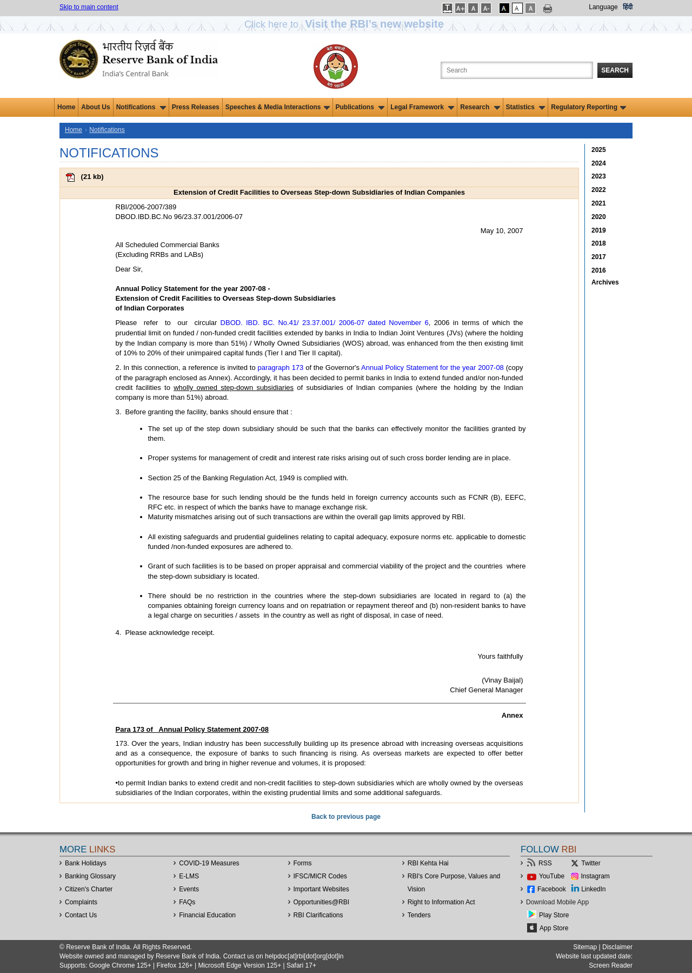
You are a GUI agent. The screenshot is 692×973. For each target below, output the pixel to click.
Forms (303, 863)
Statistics (525, 107)
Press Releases (195, 107)
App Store (554, 928)
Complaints (81, 902)
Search (615, 70)
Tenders (419, 915)
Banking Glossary (90, 876)
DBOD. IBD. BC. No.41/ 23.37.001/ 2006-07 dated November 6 (322, 323)
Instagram (595, 876)
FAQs (187, 902)
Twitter (590, 863)
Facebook (551, 889)
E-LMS (189, 876)
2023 (598, 176)
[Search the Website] (517, 70)
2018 (598, 243)
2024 (598, 163)
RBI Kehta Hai (428, 863)
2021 (598, 203)
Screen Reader (611, 965)
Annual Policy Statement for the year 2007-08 (432, 367)
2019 (598, 230)
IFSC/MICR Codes (320, 876)
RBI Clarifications (318, 915)
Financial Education (207, 915)
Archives (605, 282)
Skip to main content (88, 7)
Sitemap (585, 947)
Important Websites (321, 889)
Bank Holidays (86, 863)
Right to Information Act (441, 902)
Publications (360, 107)
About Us (95, 107)
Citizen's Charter (88, 889)
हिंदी (628, 7)
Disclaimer (617, 947)
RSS (545, 863)
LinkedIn (593, 889)
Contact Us (81, 915)
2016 (598, 270)
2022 (598, 190)
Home (66, 107)
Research (480, 107)
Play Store (554, 915)
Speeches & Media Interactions (277, 107)
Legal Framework (422, 107)
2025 (598, 150)
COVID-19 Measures (209, 863)
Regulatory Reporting (588, 107)
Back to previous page (346, 816)
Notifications (141, 107)
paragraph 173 (281, 367)
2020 (598, 217)
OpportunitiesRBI (322, 902)
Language (603, 7)
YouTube (551, 876)
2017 (598, 257)
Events (189, 889)
